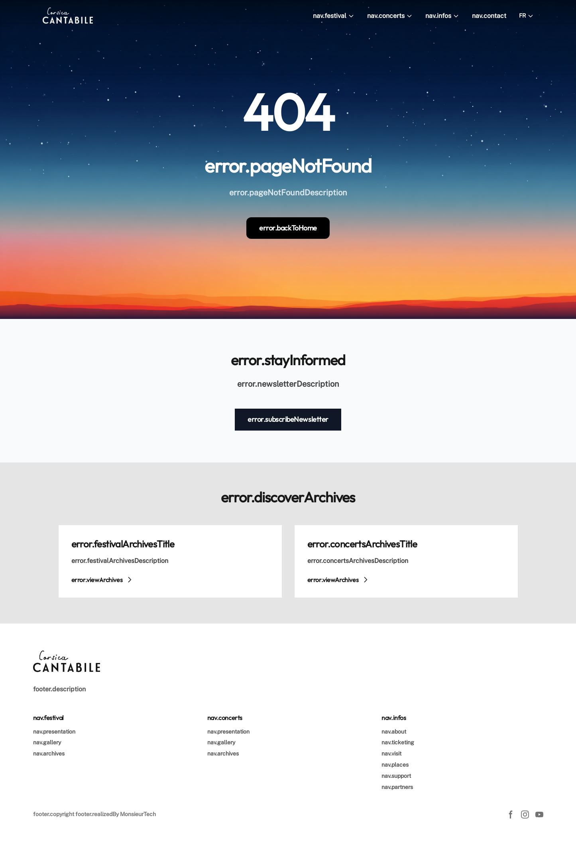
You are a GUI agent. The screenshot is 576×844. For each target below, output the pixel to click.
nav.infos (442, 16)
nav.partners (397, 787)
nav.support (396, 776)
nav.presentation (54, 731)
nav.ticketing (397, 742)
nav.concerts (390, 16)
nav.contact (489, 16)
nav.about (393, 731)
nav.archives (49, 753)
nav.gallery (47, 742)
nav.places (395, 764)
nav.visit (391, 753)
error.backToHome (288, 227)
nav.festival (333, 16)
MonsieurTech (138, 814)
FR (526, 15)
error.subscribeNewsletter (288, 419)
